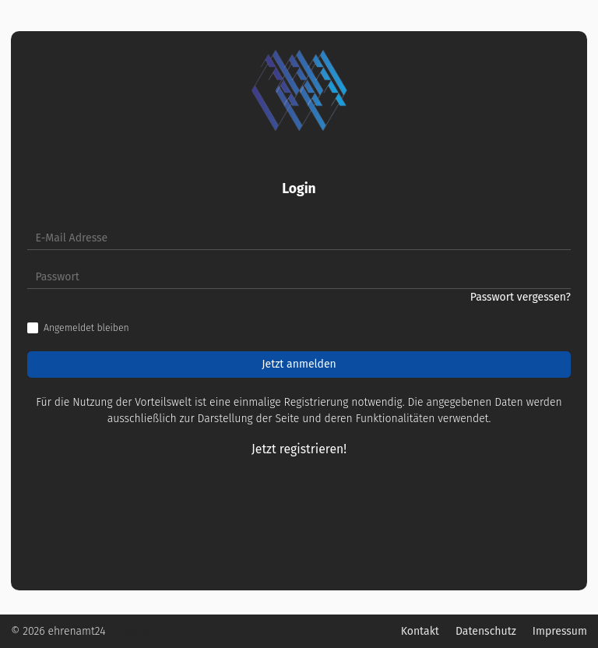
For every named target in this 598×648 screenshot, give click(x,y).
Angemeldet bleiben (86, 327)
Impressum (560, 631)
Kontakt (420, 631)
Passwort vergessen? (520, 297)
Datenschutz (486, 631)
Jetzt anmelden (299, 364)
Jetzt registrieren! (299, 449)
